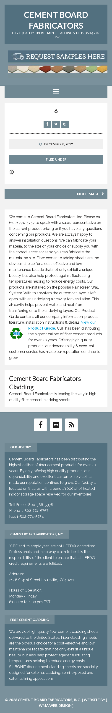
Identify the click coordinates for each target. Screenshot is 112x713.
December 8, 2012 (58, 144)
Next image (90, 194)
